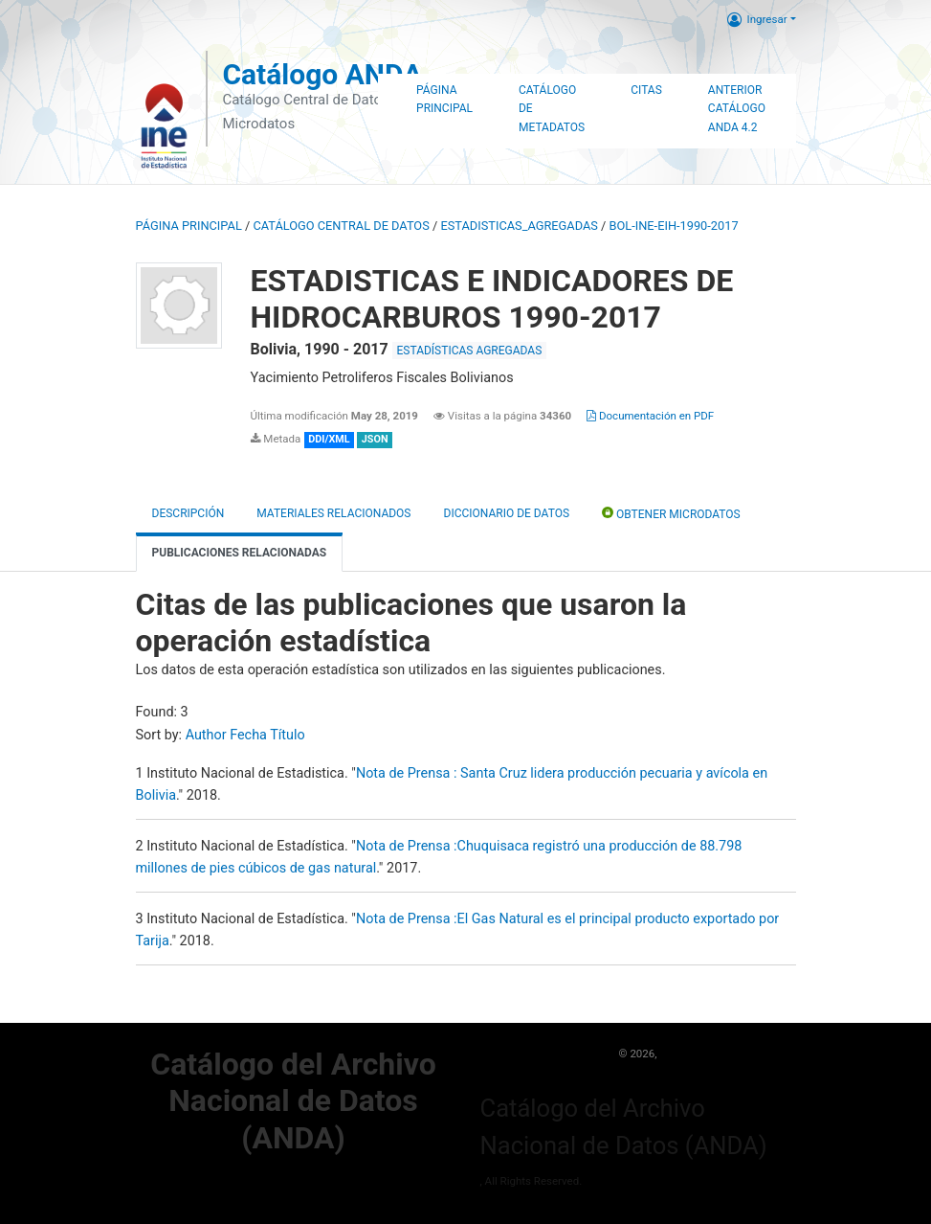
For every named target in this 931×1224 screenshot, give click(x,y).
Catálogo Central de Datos (341, 225)
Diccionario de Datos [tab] (507, 513)
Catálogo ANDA (322, 74)
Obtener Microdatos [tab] (671, 513)
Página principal (189, 225)
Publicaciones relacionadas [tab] (239, 552)
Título (287, 735)
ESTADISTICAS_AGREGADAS (518, 225)
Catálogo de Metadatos (552, 109)
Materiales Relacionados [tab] (333, 513)
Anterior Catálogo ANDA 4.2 (736, 109)
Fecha (248, 735)
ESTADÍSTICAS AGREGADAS (470, 350)
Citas (646, 90)
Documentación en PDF (650, 415)
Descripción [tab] (188, 513)
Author (206, 735)
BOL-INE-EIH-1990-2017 (674, 225)
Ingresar (757, 19)
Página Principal (444, 99)
